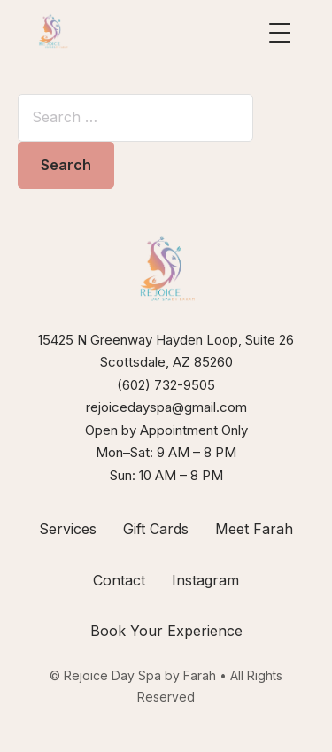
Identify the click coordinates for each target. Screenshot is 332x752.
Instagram (205, 580)
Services (68, 529)
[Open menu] (280, 33)
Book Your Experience (166, 631)
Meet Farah (254, 529)
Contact (119, 580)
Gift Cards (156, 529)
